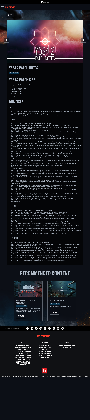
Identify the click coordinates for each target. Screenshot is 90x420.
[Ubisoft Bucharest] (23, 351)
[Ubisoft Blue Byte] (23, 349)
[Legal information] (45, 419)
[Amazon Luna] (45, 357)
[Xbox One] (45, 349)
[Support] (45, 408)
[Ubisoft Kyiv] (23, 353)
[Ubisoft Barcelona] (23, 348)
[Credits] (23, 365)
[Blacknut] (67, 348)
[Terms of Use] (45, 416)
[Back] (10, 15)
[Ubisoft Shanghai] (23, 361)
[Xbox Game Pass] (45, 346)
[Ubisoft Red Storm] (23, 355)
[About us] (45, 404)
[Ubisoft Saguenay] (23, 359)
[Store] (45, 400)
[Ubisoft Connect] (45, 402)
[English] (45, 386)
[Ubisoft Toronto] (23, 363)
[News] (45, 406)
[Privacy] (45, 414)
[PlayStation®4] (45, 353)
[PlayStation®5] (45, 351)
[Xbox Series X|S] (45, 348)
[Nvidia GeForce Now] (67, 346)
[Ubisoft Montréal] (23, 346)
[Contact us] (45, 412)
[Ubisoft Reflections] (23, 357)
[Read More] (21, 316)
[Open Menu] (2, 7)
